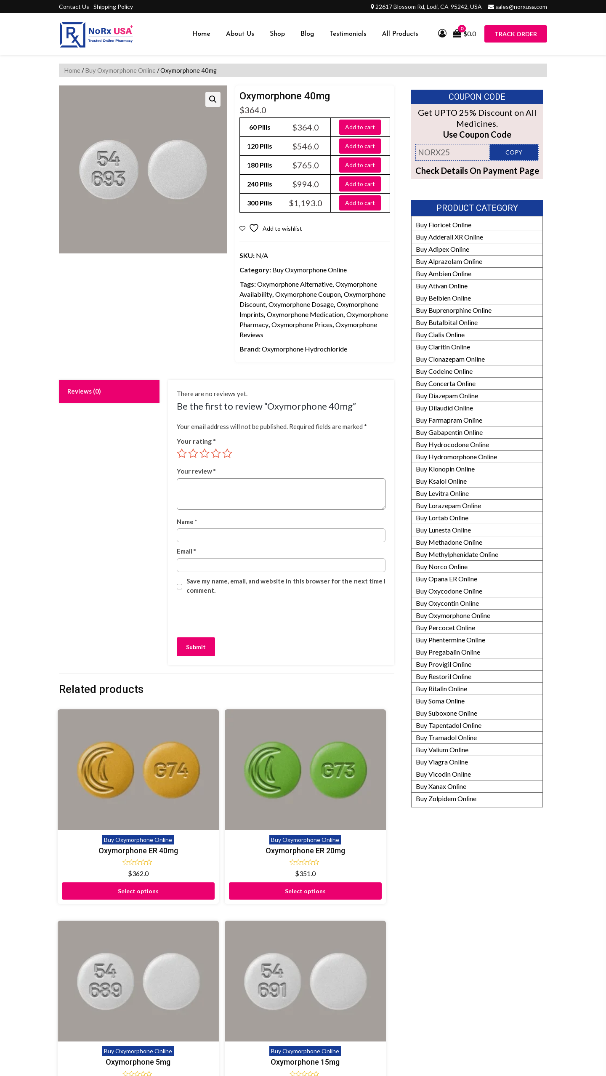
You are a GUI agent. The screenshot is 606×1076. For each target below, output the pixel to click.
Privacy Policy (245, 987)
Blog (307, 34)
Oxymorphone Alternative (294, 284)
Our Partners (409, 914)
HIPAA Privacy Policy (421, 987)
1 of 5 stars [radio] (182, 453)
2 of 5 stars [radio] (193, 453)
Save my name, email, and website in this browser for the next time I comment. (285, 585)
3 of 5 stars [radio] (204, 453)
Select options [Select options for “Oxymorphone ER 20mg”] (183, 849)
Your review (196, 471)
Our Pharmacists (414, 975)
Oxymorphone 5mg (269, 796)
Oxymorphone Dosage (301, 304)
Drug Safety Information (425, 1000)
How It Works (410, 951)
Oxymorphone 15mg (355, 796)
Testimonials (348, 34)
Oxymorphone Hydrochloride (304, 349)
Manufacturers (411, 926)
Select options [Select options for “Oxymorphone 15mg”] (355, 836)
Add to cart (360, 127)
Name (187, 521)
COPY (513, 152)
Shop (277, 34)
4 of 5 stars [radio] (216, 453)
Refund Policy (410, 939)
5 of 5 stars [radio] (227, 453)
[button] (213, 99)
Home (201, 34)
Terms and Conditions (255, 1000)
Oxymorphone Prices (301, 324)
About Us (240, 34)
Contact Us (74, 6)
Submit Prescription (253, 1012)
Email (186, 551)
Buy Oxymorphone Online (120, 70)
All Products (400, 34)
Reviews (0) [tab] (84, 391)
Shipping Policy (113, 6)
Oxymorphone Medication (305, 314)
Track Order (515, 33)
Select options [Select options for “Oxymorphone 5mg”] (269, 836)
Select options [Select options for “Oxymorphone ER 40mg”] (97, 849)
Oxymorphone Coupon (308, 294)
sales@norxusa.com (521, 6)
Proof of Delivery (249, 914)
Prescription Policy (417, 1012)
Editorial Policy (412, 963)
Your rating (196, 441)
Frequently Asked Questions (265, 963)
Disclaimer (239, 926)
